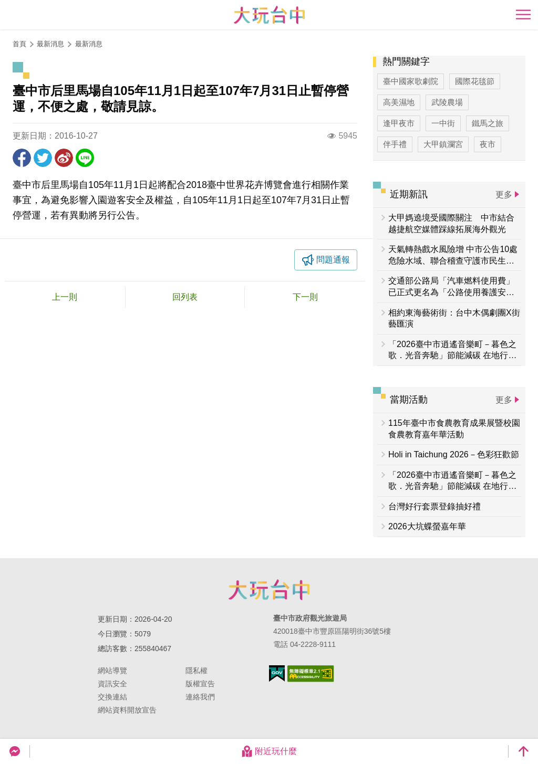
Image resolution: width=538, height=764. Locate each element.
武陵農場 (447, 102)
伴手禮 (395, 144)
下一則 (305, 296)
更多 (503, 194)
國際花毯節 (474, 81)
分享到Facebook (22, 158)
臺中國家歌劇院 (410, 81)
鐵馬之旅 (487, 123)
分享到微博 (64, 158)
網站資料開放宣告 (127, 710)
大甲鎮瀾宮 (443, 144)
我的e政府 (277, 673)
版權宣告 (200, 683)
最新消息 (88, 44)
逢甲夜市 (399, 123)
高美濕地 (399, 102)
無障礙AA (310, 673)
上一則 (64, 296)
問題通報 (333, 259)
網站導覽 (112, 670)
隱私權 (196, 670)
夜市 (487, 144)
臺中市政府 (269, 589)
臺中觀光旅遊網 (269, 15)
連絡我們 (200, 697)
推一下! (43, 158)
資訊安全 (112, 683)
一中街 (443, 123)
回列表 (185, 296)
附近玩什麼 (269, 751)
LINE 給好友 (85, 158)
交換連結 (112, 697)
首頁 (19, 44)
